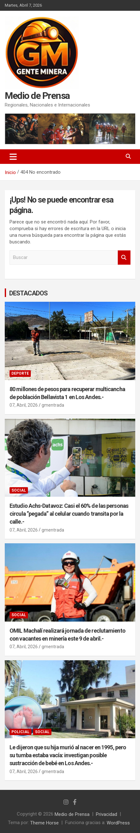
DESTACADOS (28, 293)
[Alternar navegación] (13, 156)
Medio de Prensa (37, 95)
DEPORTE (20, 373)
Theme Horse (44, 822)
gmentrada (53, 405)
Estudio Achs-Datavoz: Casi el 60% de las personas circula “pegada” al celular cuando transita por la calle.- (69, 513)
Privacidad (106, 814)
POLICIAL (20, 732)
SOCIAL (18, 490)
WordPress (118, 822)
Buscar (124, 257)
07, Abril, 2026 (24, 405)
